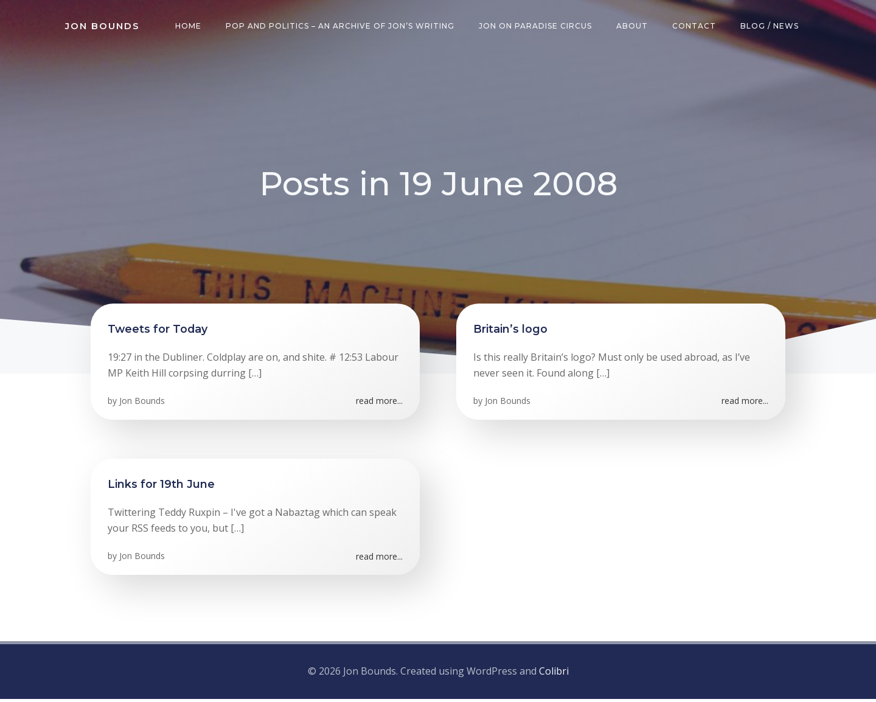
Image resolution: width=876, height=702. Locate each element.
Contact (696, 27)
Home (190, 27)
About (634, 27)
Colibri (554, 674)
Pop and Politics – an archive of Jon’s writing (342, 27)
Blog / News (771, 27)
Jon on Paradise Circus (537, 27)
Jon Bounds (143, 406)
